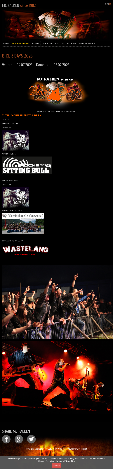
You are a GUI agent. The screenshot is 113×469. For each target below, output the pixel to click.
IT (110, 4)
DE (106, 4)
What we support (88, 43)
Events (35, 43)
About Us (59, 43)
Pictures (71, 43)
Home (6, 43)
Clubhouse (47, 43)
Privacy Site (69, 461)
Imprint (84, 449)
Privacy (76, 449)
